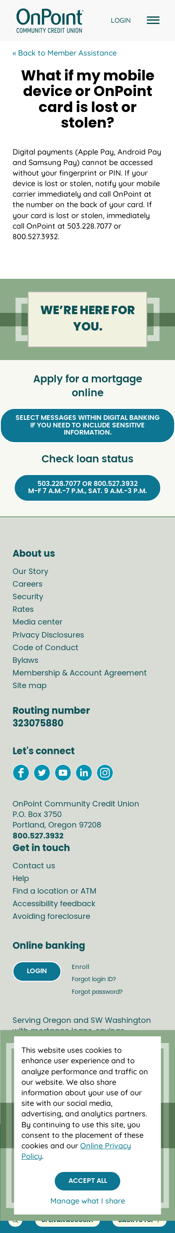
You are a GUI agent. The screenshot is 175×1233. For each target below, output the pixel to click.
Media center (38, 622)
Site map (30, 686)
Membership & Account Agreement (80, 673)
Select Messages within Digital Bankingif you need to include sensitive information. (87, 425)
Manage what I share (87, 1201)
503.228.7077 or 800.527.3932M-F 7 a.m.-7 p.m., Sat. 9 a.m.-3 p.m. (87, 487)
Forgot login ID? (94, 979)
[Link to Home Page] (50, 21)
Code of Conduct (45, 648)
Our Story (30, 572)
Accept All (87, 1180)
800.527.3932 (38, 836)
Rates (23, 610)
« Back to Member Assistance (65, 53)
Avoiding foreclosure (51, 917)
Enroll (80, 967)
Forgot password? (97, 992)
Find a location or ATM (55, 891)
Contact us (34, 866)
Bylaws (25, 661)
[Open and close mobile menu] (151, 21)
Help (21, 879)
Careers (27, 584)
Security (28, 597)
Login (37, 971)
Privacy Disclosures (48, 635)
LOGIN (121, 20)
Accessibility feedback (54, 904)
